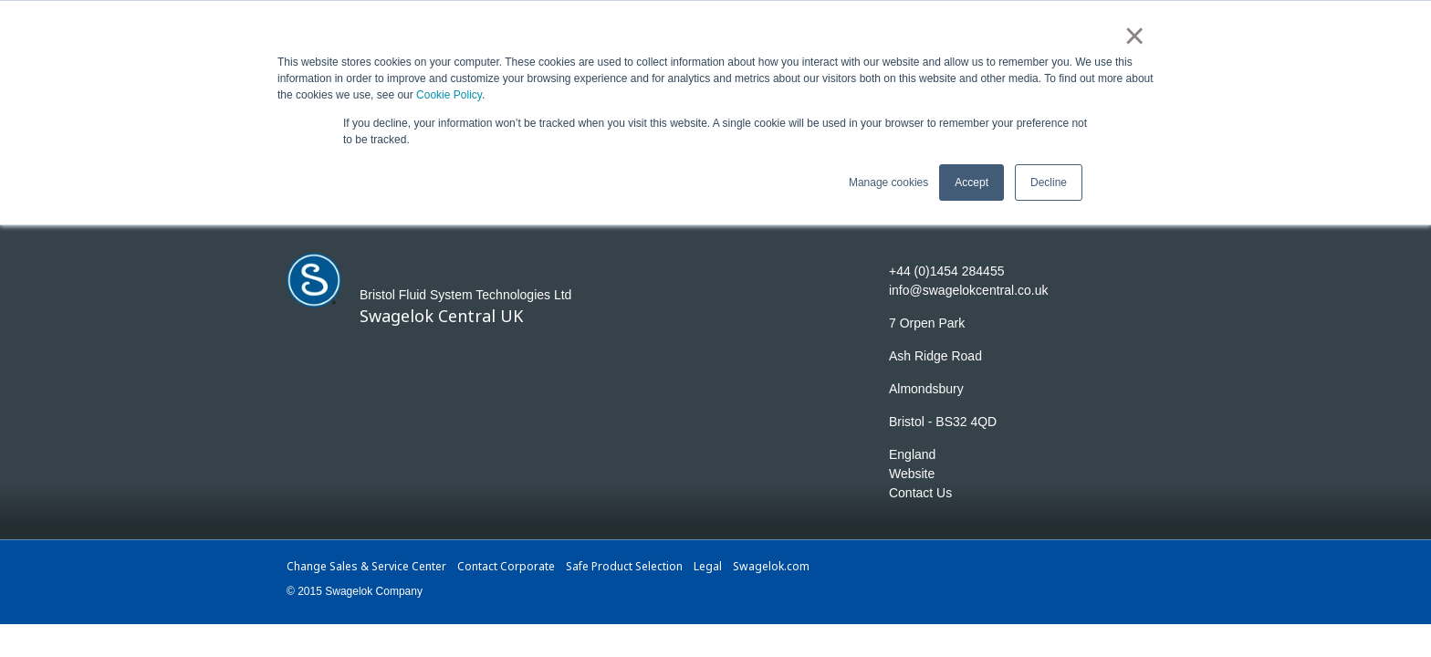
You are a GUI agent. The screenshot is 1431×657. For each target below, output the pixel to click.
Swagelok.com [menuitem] (771, 566)
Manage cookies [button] (888, 179)
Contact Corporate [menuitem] (506, 566)
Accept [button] (971, 179)
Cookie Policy (449, 93)
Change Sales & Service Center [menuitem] (366, 566)
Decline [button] (1048, 179)
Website (912, 473)
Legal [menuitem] (708, 566)
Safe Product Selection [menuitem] (624, 566)
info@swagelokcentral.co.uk (969, 290)
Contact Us (920, 492)
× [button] (1134, 34)
